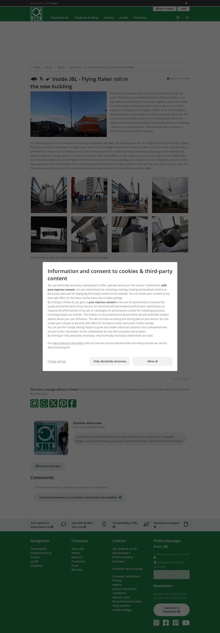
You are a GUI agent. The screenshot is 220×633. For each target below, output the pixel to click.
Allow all (152, 361)
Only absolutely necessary (110, 361)
